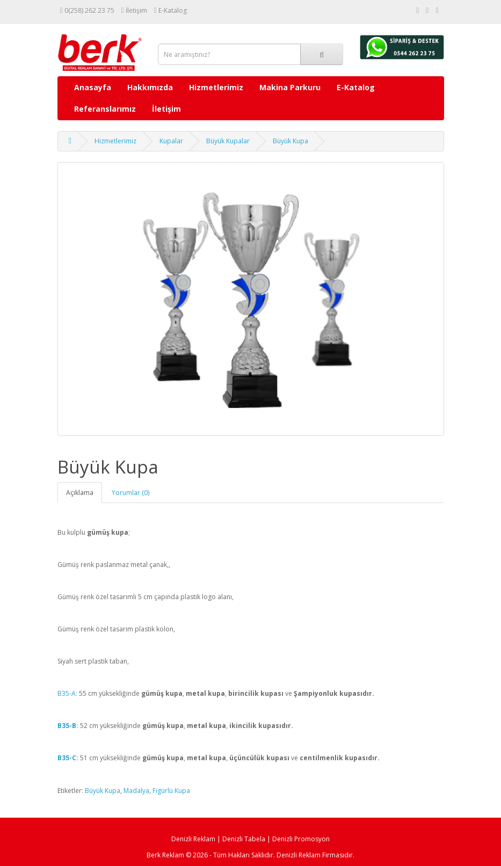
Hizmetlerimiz (216, 87)
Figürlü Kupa (171, 790)
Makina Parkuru (290, 87)
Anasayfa (92, 87)
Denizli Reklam (193, 838)
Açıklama (79, 492)
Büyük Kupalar (228, 140)
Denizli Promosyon (301, 838)
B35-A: (67, 693)
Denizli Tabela (243, 838)
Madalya (136, 790)
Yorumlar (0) (130, 492)
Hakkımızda (150, 87)
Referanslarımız (105, 109)
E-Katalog (356, 87)
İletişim (166, 109)
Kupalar (171, 140)
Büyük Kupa (290, 140)
